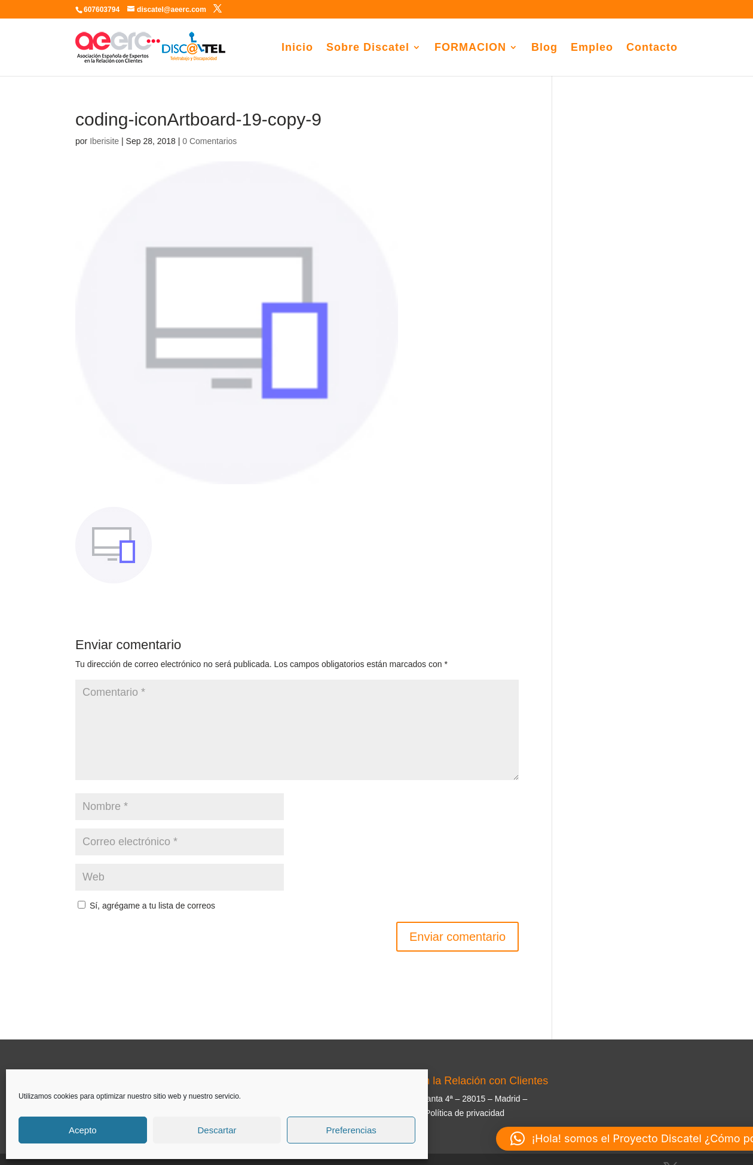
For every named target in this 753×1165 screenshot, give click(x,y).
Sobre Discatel (367, 48)
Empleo (592, 48)
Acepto (83, 1130)
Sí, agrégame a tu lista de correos (146, 905)
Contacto (652, 48)
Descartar (216, 1130)
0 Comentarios (209, 141)
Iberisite (104, 141)
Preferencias (351, 1130)
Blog (544, 48)
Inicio (297, 48)
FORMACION (470, 48)
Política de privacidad (464, 1113)
